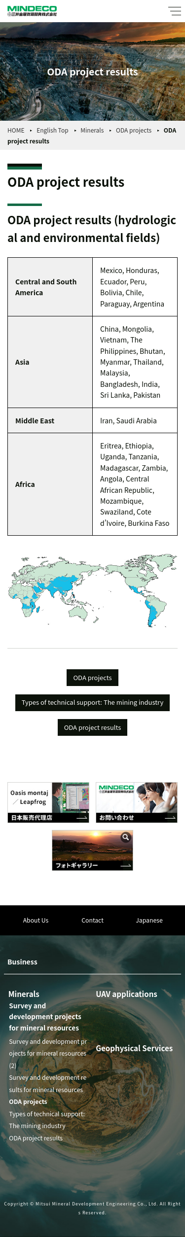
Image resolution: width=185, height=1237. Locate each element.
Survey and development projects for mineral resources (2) (48, 1053)
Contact (92, 920)
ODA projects (133, 130)
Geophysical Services (134, 1047)
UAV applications (126, 993)
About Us (36, 920)
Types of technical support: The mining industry (92, 702)
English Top (52, 130)
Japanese (149, 920)
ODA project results (92, 727)
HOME (15, 130)
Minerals (92, 130)
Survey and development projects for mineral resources (45, 1016)
